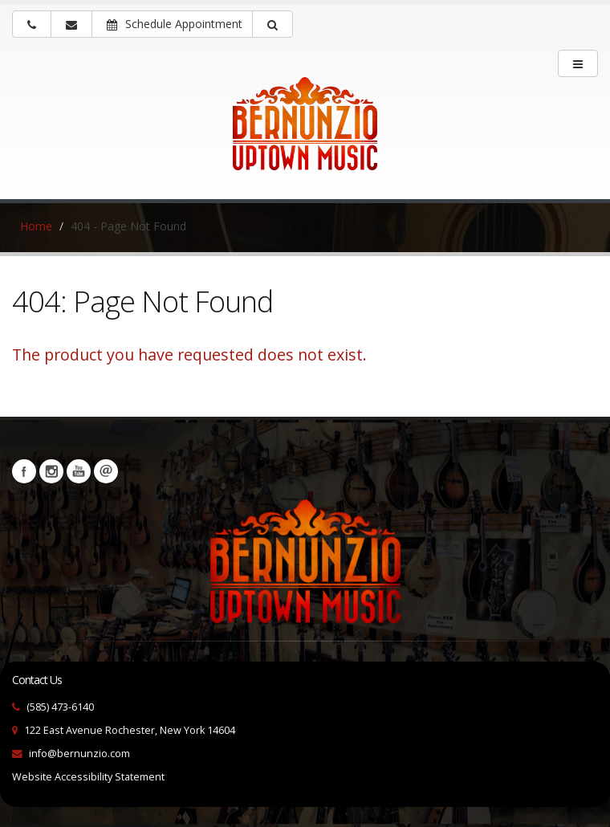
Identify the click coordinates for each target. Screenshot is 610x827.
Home (36, 226)
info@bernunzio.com (79, 753)
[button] (272, 24)
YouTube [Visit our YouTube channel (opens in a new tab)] (79, 471)
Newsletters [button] (106, 471)
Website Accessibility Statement (88, 777)
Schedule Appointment (174, 23)
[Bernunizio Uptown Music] (305, 135)
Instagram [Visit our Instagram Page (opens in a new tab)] (51, 471)
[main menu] (578, 63)
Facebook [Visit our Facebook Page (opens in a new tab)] (24, 471)
